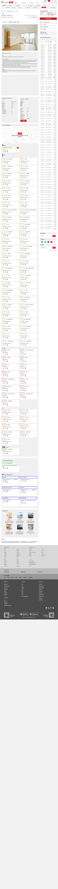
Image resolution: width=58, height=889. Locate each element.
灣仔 (5, 550)
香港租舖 (40, 589)
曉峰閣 (30, 555)
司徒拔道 (18, 566)
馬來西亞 (25, 577)
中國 (22, 584)
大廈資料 (10, 22)
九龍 (30, 559)
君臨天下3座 (31, 561)
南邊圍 (18, 555)
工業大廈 (31, 3)
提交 (54, 247)
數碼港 (18, 562)
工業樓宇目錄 (39, 571)
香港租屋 (40, 584)
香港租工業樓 (41, 587)
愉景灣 (5, 555)
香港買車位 (41, 599)
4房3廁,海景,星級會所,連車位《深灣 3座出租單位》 (20, 522)
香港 (5, 577)
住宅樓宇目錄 (6, 571)
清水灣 (5, 554)
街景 (18, 22)
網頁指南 (5, 594)
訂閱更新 (23, 120)
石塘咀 (18, 561)
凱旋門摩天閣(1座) (32, 564)
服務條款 (31, 617)
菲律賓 (12, 577)
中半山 (5, 557)
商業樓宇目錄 (23, 571)
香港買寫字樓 (41, 594)
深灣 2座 (9, 518)
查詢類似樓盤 (48, 18)
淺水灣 (5, 566)
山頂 (17, 559)
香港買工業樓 (41, 596)
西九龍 (18, 552)
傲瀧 (42, 552)
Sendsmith (55, 250)
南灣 (9, 530)
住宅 (16, 3)
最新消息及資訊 (7, 586)
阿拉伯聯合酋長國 (24, 596)
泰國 (16, 577)
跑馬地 (5, 552)
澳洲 (22, 591)
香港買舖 (40, 598)
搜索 (44, 7)
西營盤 (5, 561)
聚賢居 (30, 554)
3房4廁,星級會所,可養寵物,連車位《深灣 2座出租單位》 (9, 522)
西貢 (5, 559)
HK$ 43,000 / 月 (31, 520)
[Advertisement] (25, 84)
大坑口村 (43, 554)
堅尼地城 (18, 554)
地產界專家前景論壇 (7, 605)
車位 (37, 3)
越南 (8, 577)
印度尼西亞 (30, 577)
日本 (22, 586)
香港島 (30, 548)
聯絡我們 (5, 589)
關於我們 (5, 584)
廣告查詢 (5, 587)
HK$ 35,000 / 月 (31, 531)
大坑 (17, 557)
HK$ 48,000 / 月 (9, 531)
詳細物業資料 (5, 22)
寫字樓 (24, 3)
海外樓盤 (5, 603)
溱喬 (42, 550)
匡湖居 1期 (43, 555)
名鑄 (30, 566)
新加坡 (20, 577)
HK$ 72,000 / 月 (20, 520)
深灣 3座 (20, 518)
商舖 (44, 3)
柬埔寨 (22, 587)
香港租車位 (41, 591)
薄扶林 (5, 562)
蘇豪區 (5, 564)
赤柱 (17, 548)
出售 (42, 39)
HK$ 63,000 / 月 (9, 520)
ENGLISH (55, 2)
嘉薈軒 (30, 550)
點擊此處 (20, 133)
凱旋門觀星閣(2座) (32, 562)
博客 (5, 600)
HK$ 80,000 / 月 (20, 531)
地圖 (14, 22)
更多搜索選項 (53, 7)
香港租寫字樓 (41, 586)
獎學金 (5, 591)
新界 (42, 548)
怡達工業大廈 (31, 530)
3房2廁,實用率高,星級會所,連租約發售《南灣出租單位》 (9, 533)
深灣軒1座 (30, 518)
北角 (17, 564)
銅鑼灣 (18, 550)
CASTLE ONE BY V (32, 552)
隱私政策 (34, 617)
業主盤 (10, 5)
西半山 (5, 548)
